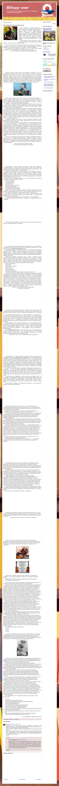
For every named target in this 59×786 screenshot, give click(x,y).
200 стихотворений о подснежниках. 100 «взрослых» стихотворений (49, 29)
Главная (4, 17)
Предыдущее (39, 779)
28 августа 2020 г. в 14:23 (21, 739)
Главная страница (22, 779)
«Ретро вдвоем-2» (16, 580)
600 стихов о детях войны (48, 87)
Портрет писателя (20, 17)
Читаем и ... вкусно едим (19, 19)
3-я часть (7, 630)
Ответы (8, 737)
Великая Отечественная (34, 17)
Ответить (7, 735)
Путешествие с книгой (44, 17)
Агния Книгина (8, 724)
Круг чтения (27, 17)
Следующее (6, 779)
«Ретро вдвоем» (8, 580)
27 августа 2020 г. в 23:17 (16, 724)
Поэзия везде (47, 19)
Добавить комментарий (8, 753)
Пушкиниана (52, 17)
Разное (52, 19)
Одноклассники (46, 49)
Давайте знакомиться (11, 17)
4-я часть (7, 631)
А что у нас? (28, 19)
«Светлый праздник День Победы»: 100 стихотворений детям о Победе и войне (49, 85)
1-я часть (7, 628)
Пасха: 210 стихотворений (48, 82)
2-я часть (7, 629)
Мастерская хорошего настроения (37, 19)
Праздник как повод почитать (8, 19)
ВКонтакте (46, 47)
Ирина (10, 719)
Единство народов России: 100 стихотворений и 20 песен (49, 77)
